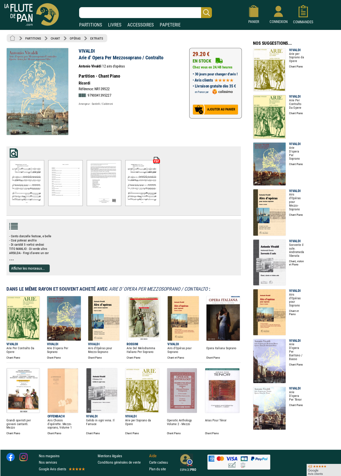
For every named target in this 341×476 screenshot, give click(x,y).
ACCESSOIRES (140, 25)
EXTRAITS (96, 38)
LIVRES (114, 25)
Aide (153, 455)
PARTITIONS (90, 25)
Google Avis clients (61, 469)
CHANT (55, 38)
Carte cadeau (158, 462)
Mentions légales (110, 456)
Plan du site (157, 469)
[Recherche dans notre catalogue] (145, 12)
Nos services (48, 462)
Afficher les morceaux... (28, 268)
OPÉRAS (75, 38)
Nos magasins (49, 456)
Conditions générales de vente (122, 462)
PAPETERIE (170, 25)
